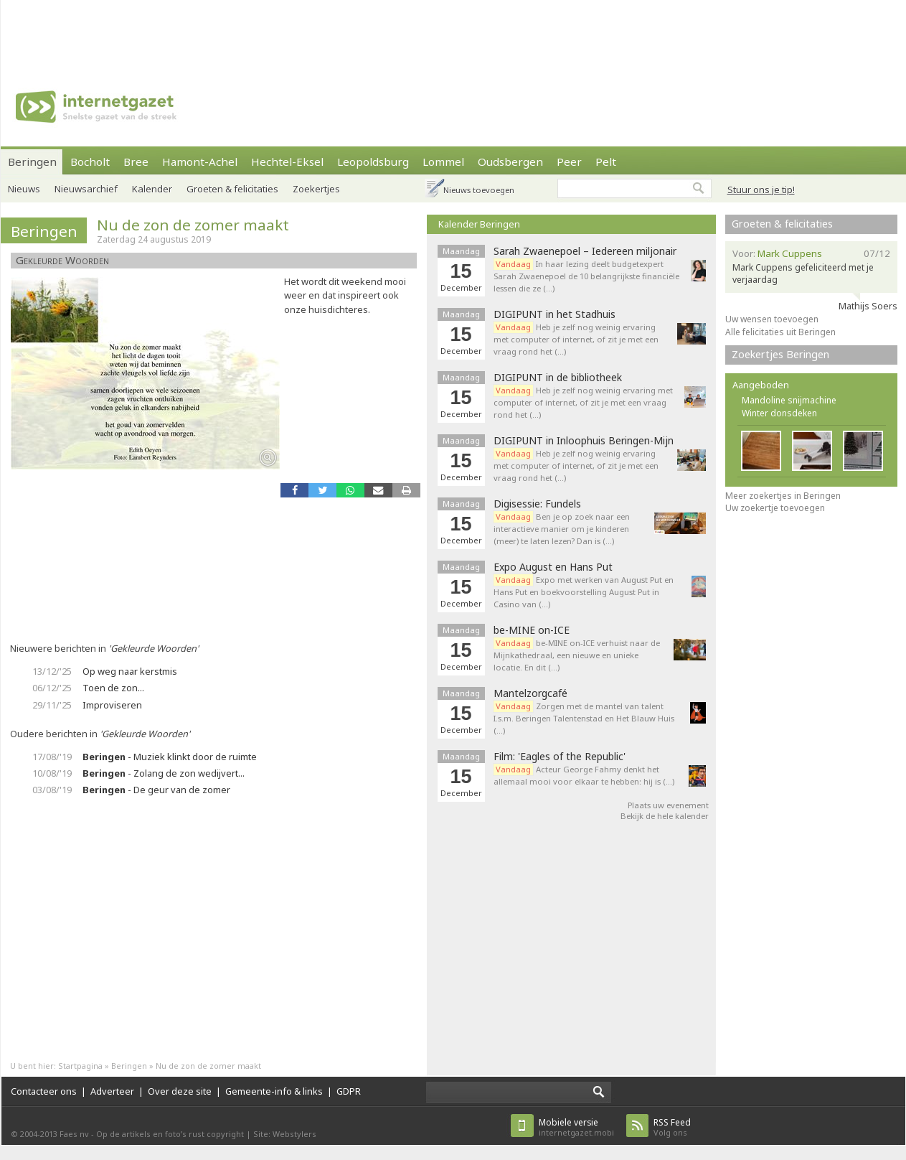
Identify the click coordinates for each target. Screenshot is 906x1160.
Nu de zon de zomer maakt (193, 225)
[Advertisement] (453, 32)
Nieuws (24, 188)
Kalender (152, 188)
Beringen (32, 161)
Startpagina (80, 1065)
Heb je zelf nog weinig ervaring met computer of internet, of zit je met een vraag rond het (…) (576, 339)
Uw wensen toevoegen (771, 319)
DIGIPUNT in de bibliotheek (558, 377)
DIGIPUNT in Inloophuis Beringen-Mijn (584, 440)
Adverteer (112, 1091)
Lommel (443, 161)
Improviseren (112, 704)
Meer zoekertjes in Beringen (783, 496)
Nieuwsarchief (86, 188)
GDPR (348, 1091)
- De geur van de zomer (156, 789)
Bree (135, 161)
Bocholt (90, 161)
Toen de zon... (113, 687)
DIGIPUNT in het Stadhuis (554, 314)
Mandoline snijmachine (789, 400)
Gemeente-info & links (274, 1091)
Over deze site (180, 1091)
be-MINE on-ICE (532, 630)
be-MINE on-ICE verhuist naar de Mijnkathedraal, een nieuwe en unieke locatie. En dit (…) (577, 655)
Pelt (605, 161)
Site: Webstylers (284, 1133)
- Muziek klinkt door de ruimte (169, 756)
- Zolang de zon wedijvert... (163, 773)
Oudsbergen (510, 161)
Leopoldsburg (373, 161)
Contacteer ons (44, 1091)
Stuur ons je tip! (761, 189)
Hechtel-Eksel (287, 161)
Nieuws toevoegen (478, 189)
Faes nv (74, 1133)
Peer (569, 161)
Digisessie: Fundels (537, 503)
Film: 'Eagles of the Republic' (560, 756)
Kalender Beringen (479, 224)
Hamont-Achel (199, 161)
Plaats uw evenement (668, 805)
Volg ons (672, 1127)
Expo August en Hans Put (553, 567)
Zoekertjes (316, 188)
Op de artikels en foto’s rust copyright (170, 1133)
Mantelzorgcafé (530, 693)
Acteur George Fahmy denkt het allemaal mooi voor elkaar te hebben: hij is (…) (584, 775)
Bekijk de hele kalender (664, 815)
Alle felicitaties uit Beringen (780, 332)
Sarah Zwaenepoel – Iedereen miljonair (585, 251)
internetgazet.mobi (576, 1127)
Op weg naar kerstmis (129, 671)
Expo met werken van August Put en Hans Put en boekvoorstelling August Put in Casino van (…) (584, 591)
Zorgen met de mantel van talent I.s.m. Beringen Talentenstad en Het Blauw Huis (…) (584, 718)
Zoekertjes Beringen (780, 354)
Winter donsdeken (779, 413)
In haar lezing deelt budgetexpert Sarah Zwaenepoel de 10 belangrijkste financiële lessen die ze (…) (586, 276)
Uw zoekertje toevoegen (775, 508)
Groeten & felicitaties (232, 188)
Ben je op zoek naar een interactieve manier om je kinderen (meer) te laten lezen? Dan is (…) (562, 528)
